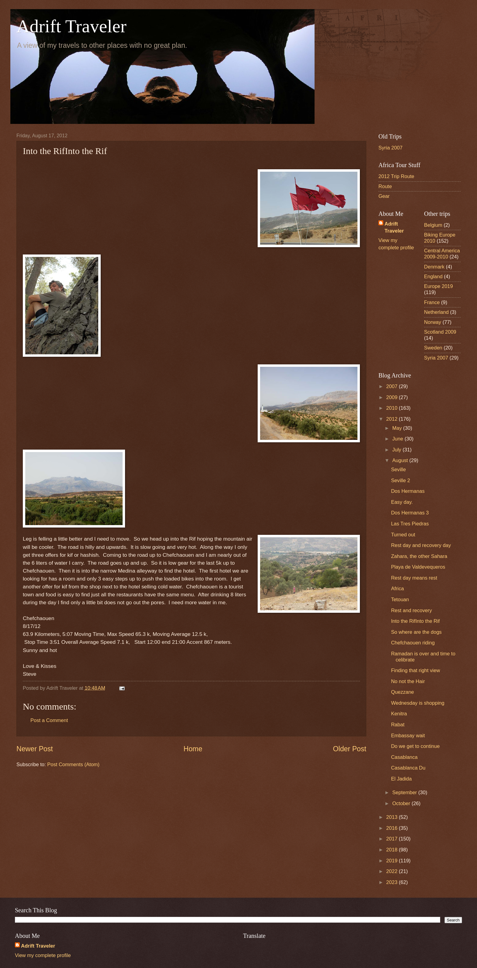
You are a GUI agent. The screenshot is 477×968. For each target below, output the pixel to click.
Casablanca (404, 757)
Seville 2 (400, 480)
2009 (392, 397)
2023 (392, 882)
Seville (398, 469)
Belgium (433, 225)
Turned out (403, 535)
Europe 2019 (438, 286)
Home (192, 749)
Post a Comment (49, 720)
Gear (384, 196)
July (397, 450)
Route (385, 186)
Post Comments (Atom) (73, 764)
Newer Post (34, 749)
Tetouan (400, 599)
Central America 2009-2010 (442, 254)
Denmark (434, 267)
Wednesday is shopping (417, 703)
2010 (392, 408)
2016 (392, 828)
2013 (392, 817)
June (398, 439)
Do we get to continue (415, 746)
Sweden (433, 348)
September (405, 792)
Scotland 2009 (440, 332)
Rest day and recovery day (421, 545)
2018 (392, 850)
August (400, 460)
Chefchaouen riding (413, 643)
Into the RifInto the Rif (415, 621)
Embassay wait (408, 735)
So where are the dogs (416, 632)
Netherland (436, 312)
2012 (392, 419)
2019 (392, 861)
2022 (392, 871)
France (432, 302)
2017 (392, 839)
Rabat (397, 725)
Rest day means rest (414, 578)
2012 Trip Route (396, 176)
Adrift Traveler (71, 26)
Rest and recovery (411, 610)
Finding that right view (415, 670)
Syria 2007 (390, 148)
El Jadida (401, 779)
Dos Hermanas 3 (410, 513)
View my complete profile (43, 955)
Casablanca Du (408, 768)
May (397, 428)
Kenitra (399, 714)
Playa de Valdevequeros (418, 567)
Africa (397, 588)
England (433, 276)
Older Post (349, 749)
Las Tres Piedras (410, 524)
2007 (392, 386)
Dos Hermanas (407, 491)
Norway (432, 322)
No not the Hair (408, 681)
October (401, 803)
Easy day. (402, 502)
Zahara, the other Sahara (419, 556)
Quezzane (402, 692)
